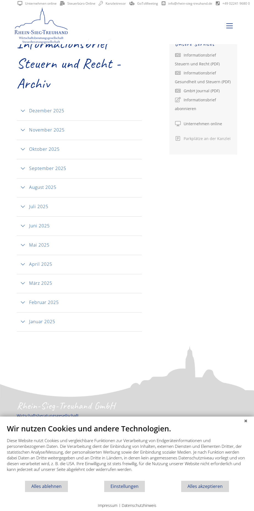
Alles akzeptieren (205, 486)
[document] (127, 452)
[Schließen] (246, 421)
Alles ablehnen (46, 486)
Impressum (107, 505)
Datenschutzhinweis (139, 505)
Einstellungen (125, 486)
